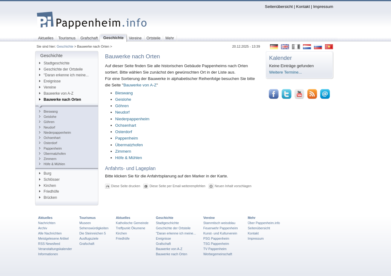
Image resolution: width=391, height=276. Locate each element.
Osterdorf (48, 143)
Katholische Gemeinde (132, 223)
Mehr (251, 218)
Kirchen (47, 185)
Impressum (323, 6)
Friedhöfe (49, 191)
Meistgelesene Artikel (53, 238)
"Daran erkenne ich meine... (64, 75)
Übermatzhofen (52, 153)
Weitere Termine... (285, 72)
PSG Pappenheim (216, 238)
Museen (85, 223)
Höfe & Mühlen (52, 164)
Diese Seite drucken (125, 186)
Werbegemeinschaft (217, 254)
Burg (45, 173)
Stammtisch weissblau (219, 223)
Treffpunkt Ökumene (130, 228)
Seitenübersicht (279, 6)
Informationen (48, 254)
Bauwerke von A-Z (56, 93)
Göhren (46, 122)
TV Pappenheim (214, 249)
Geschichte (65, 46)
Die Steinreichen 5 (92, 233)
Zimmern (48, 159)
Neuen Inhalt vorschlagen (233, 186)
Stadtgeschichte (54, 63)
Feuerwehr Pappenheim (220, 228)
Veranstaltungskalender (55, 249)
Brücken (48, 197)
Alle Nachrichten (50, 233)
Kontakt (303, 6)
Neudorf (47, 127)
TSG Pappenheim (216, 243)
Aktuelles (45, 218)
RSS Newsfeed (49, 243)
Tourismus (87, 218)
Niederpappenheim (55, 132)
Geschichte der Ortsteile (61, 69)
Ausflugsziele (89, 238)
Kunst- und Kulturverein (220, 233)
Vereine (47, 87)
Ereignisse (50, 81)
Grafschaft (86, 243)
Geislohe (48, 116)
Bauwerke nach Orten (60, 99)
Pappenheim (50, 148)
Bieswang (48, 111)
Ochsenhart (49, 138)
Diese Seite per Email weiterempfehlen (177, 186)
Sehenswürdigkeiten (94, 228)
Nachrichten (47, 223)
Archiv (42, 228)
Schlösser (49, 179)
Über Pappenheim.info (264, 223)
